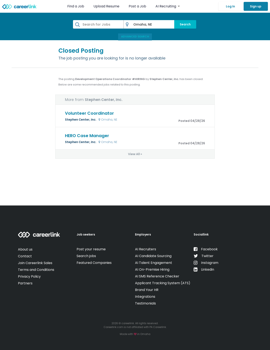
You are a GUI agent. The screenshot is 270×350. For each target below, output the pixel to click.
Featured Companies (94, 262)
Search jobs (86, 256)
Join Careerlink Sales (35, 262)
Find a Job (76, 6)
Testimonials (145, 303)
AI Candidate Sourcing (153, 256)
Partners (25, 283)
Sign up (255, 6)
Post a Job (138, 6)
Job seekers (86, 234)
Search (185, 24)
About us (25, 249)
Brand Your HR (146, 289)
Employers (143, 234)
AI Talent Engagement (153, 262)
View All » (135, 154)
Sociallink (201, 234)
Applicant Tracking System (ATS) (162, 283)
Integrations (145, 296)
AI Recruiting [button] (167, 6)
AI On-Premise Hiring (152, 269)
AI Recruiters (145, 249)
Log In (230, 6)
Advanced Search (135, 36)
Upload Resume (106, 6)
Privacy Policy (29, 276)
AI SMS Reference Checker (157, 276)
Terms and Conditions (36, 269)
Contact (25, 256)
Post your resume (91, 249)
